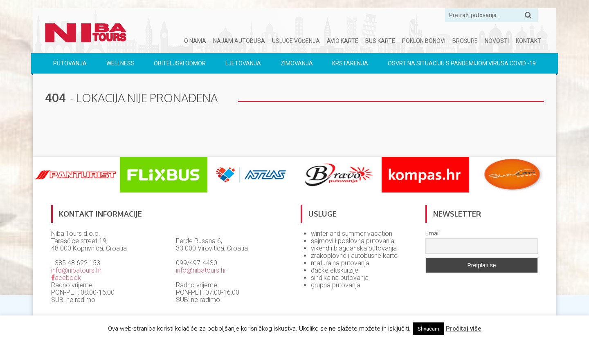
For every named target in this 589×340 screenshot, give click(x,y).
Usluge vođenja (296, 41)
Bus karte (380, 41)
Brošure (465, 41)
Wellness (120, 63)
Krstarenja (350, 63)
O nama (195, 41)
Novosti (497, 41)
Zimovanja (297, 63)
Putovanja (70, 63)
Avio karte (342, 41)
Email (432, 233)
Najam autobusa (239, 41)
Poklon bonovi (423, 41)
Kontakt (528, 41)
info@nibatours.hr (76, 270)
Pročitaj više (463, 328)
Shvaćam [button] (428, 329)
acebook (66, 278)
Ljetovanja (243, 63)
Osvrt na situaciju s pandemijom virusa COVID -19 (462, 63)
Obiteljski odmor (180, 63)
